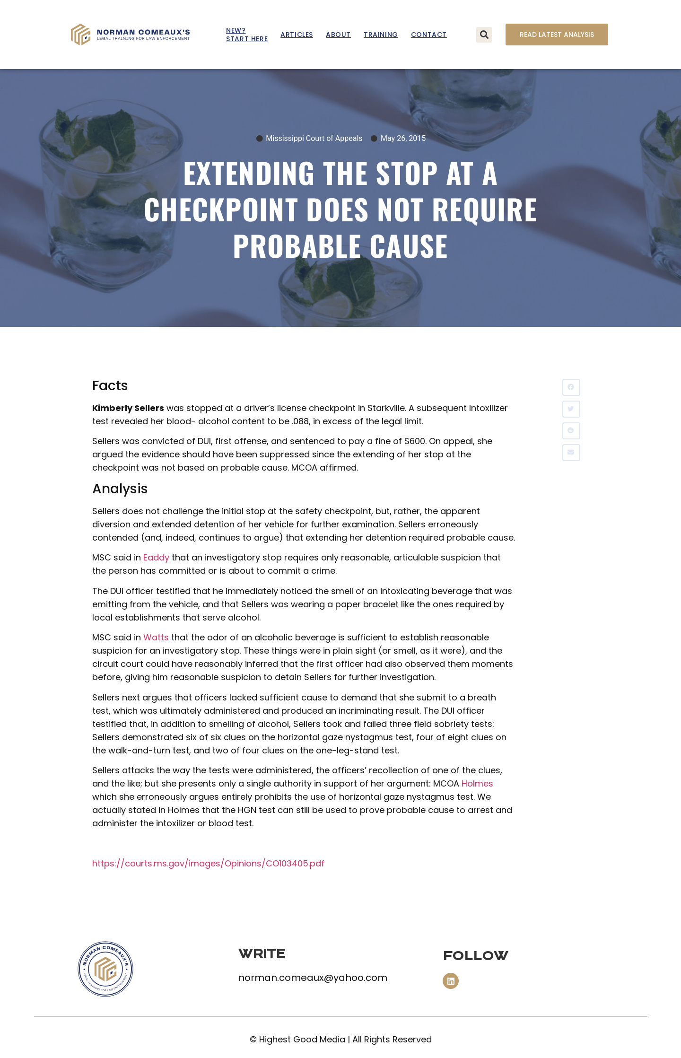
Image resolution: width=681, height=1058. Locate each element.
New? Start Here (247, 35)
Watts (156, 637)
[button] (484, 35)
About (338, 34)
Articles (296, 34)
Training (381, 34)
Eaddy (156, 557)
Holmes (477, 783)
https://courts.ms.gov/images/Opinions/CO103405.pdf (208, 863)
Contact (429, 34)
